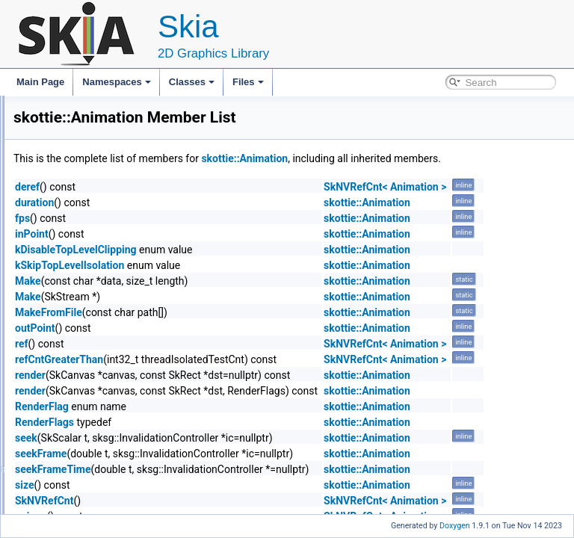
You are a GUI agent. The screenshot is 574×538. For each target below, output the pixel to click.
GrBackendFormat (86, 502)
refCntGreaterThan (246, 376)
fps (209, 235)
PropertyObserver (96, 387)
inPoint (218, 250)
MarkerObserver (93, 288)
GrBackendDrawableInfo (98, 485)
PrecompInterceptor (100, 222)
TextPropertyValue (97, 338)
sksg (58, 453)
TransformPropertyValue (109, 354)
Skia (22, 107)
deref (214, 203)
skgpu (61, 173)
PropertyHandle (92, 370)
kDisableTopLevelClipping (263, 266)
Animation (81, 305)
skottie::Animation (431, 158)
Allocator (66, 469)
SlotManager (86, 403)
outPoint (222, 344)
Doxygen (454, 526)
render (217, 392)
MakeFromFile (235, 329)
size (211, 501)
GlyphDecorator (92, 321)
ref (208, 360)
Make (215, 297)
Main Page (40, 81)
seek (213, 454)
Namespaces (116, 81)
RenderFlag (229, 423)
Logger (75, 239)
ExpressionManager (101, 272)
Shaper (75, 420)
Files (248, 81)
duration (221, 219)
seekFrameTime (239, 486)
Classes (192, 81)
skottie (62, 190)
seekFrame (227, 470)
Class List (56, 157)
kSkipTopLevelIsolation (256, 282)
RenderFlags (231, 439)
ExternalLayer (89, 206)
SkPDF (63, 436)
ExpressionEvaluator (102, 255)
